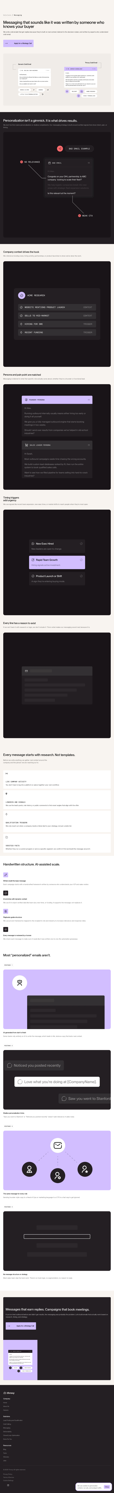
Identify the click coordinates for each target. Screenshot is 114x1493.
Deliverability (7, 1431)
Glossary (6, 1457)
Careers (5, 1410)
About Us (6, 1406)
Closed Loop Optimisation (11, 1435)
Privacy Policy (7, 1474)
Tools (5, 1453)
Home (5, 1402)
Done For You (7, 1439)
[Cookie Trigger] (8, 1481)
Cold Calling (7, 1424)
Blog (4, 1449)
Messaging (6, 1428)
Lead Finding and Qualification (13, 1420)
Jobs (4, 1460)
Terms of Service (8, 1477)
